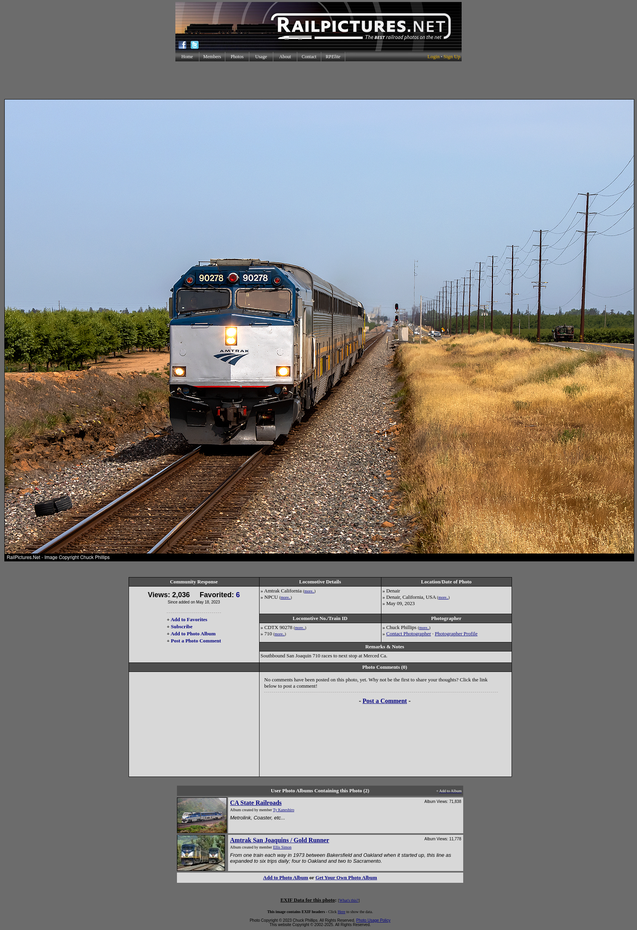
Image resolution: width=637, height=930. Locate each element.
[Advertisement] (318, 80)
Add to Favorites (189, 619)
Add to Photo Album (193, 634)
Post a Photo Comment (196, 641)
